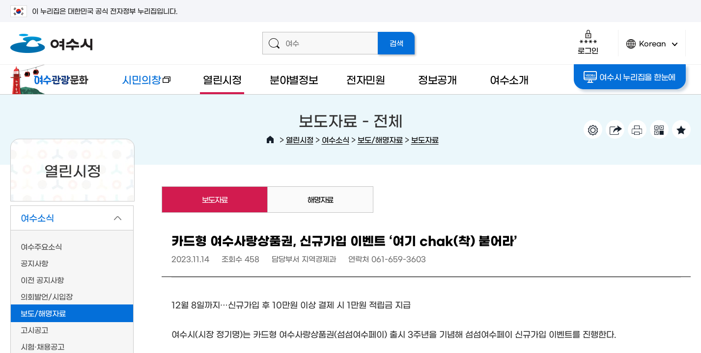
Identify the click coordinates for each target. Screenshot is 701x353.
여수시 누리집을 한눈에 (629, 77)
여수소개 (509, 79)
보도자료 (425, 139)
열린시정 (222, 79)
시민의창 (138, 84)
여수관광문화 (52, 79)
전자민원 (365, 79)
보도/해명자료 (380, 139)
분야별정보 (294, 79)
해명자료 (320, 199)
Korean (651, 47)
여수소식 (335, 139)
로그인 (588, 42)
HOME (270, 139)
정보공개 (437, 79)
